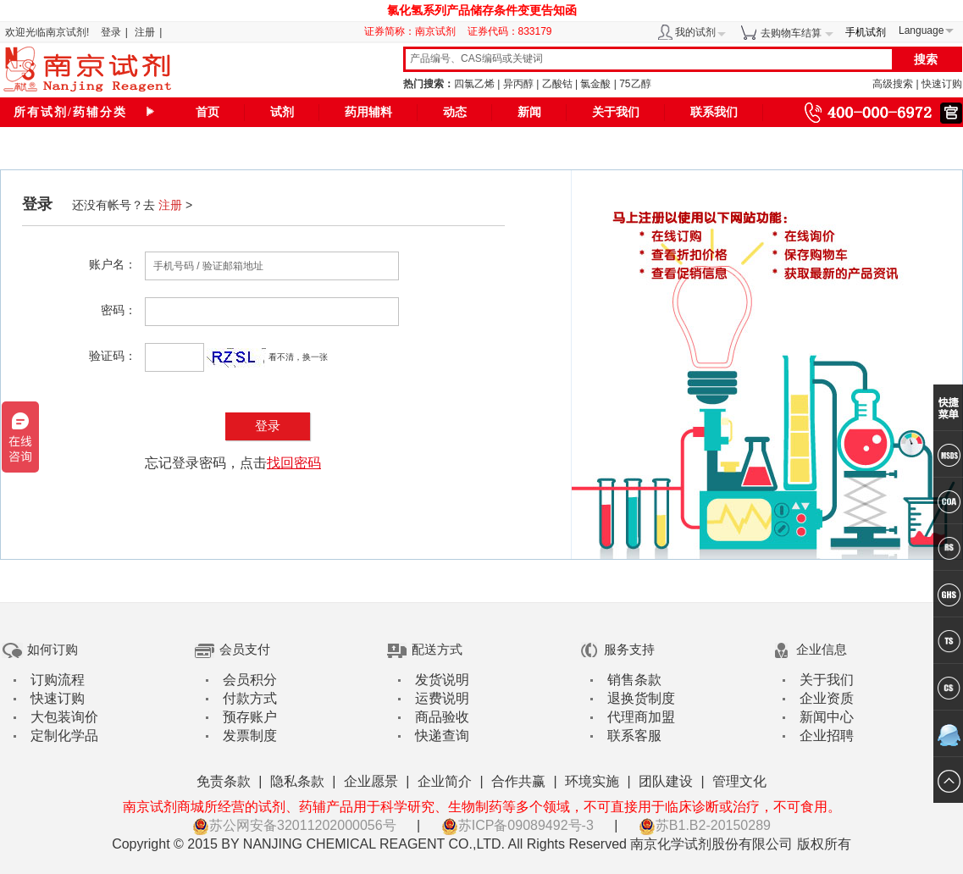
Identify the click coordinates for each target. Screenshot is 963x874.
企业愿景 (371, 781)
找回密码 (294, 463)
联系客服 (634, 735)
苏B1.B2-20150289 (705, 825)
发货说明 (442, 679)
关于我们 (615, 112)
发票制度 (250, 735)
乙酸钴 (557, 84)
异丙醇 (518, 84)
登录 (111, 32)
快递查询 (442, 735)
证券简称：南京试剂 (414, 31)
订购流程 (57, 679)
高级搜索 (892, 84)
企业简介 (445, 781)
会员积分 (250, 679)
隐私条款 (297, 781)
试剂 (282, 112)
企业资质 (827, 698)
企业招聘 (827, 735)
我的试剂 (695, 32)
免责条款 (223, 781)
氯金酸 (595, 84)
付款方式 (250, 698)
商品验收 (442, 717)
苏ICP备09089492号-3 (517, 825)
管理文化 (739, 781)
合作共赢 (518, 781)
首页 (207, 112)
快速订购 (941, 84)
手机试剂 (865, 32)
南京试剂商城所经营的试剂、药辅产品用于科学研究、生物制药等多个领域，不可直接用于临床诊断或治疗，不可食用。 (482, 806)
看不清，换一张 (298, 357)
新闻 (529, 112)
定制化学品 (64, 735)
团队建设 (666, 781)
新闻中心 (827, 717)
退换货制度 (641, 698)
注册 (145, 32)
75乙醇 (634, 84)
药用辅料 (368, 112)
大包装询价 (64, 717)
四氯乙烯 (474, 84)
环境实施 (592, 781)
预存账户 (250, 717)
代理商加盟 (641, 717)
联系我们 (714, 112)
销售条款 (634, 679)
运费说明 (442, 698)
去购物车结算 (791, 33)
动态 (455, 112)
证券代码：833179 (510, 31)
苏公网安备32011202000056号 (294, 825)
